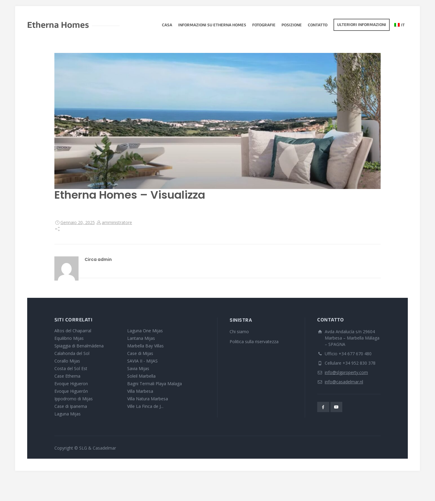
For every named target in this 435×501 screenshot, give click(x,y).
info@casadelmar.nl (344, 382)
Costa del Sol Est (70, 368)
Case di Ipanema (70, 406)
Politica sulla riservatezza (254, 341)
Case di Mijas (140, 353)
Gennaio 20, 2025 (77, 222)
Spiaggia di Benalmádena (79, 346)
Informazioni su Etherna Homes (212, 25)
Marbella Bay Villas (145, 346)
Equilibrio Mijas (69, 338)
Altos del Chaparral (72, 330)
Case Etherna (67, 376)
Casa (167, 25)
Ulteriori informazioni (361, 25)
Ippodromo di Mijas (73, 399)
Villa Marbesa (140, 391)
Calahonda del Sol (71, 353)
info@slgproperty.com (346, 372)
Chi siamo (239, 331)
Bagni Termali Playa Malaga (154, 383)
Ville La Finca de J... (145, 406)
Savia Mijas (138, 368)
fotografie (264, 25)
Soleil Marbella (141, 376)
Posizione (292, 25)
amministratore (117, 222)
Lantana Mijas (141, 338)
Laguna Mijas (67, 414)
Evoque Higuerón (71, 391)
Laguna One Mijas (145, 330)
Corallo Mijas (67, 361)
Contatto (317, 25)
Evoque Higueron (71, 383)
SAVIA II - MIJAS (142, 361)
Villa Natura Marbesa (147, 399)
